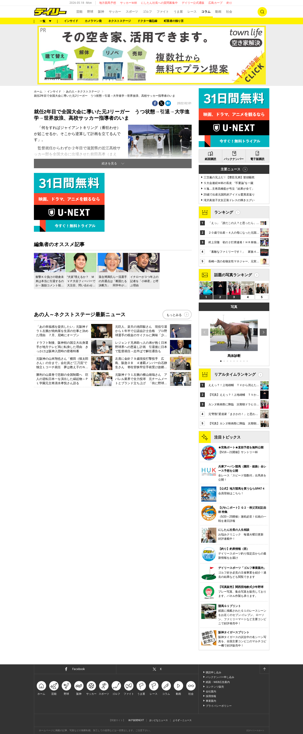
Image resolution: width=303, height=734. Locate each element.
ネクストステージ (119, 21)
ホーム (38, 91)
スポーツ (132, 11)
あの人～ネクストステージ (83, 91)
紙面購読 (210, 159)
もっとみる (174, 315)
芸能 (79, 11)
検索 (262, 11)
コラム (205, 11)
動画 (218, 11)
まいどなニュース (158, 720)
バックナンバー (234, 159)
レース (192, 11)
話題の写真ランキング (233, 275)
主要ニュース (230, 169)
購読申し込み (213, 672)
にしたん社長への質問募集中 (159, 2)
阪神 (101, 11)
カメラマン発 (93, 21)
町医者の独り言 (174, 21)
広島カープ (215, 2)
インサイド (71, 21)
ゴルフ (147, 11)
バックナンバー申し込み (220, 677)
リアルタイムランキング (235, 374)
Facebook (78, 669)
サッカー (115, 11)
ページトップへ (264, 669)
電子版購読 (257, 159)
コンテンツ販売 (215, 686)
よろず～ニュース (182, 720)
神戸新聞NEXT (136, 720)
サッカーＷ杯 (128, 2)
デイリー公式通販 (193, 2)
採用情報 (211, 696)
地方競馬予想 (107, 2)
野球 (90, 11)
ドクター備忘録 (147, 21)
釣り (229, 2)
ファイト (163, 11)
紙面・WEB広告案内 (218, 682)
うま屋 (178, 11)
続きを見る (109, 163)
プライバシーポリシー (219, 705)
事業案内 (211, 700)
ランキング (223, 212)
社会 (229, 11)
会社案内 (211, 691)
